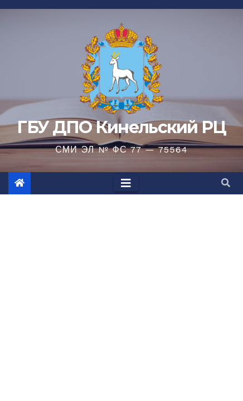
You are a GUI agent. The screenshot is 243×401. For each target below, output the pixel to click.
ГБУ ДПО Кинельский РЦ (121, 127)
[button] (225, 183)
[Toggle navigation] (126, 183)
